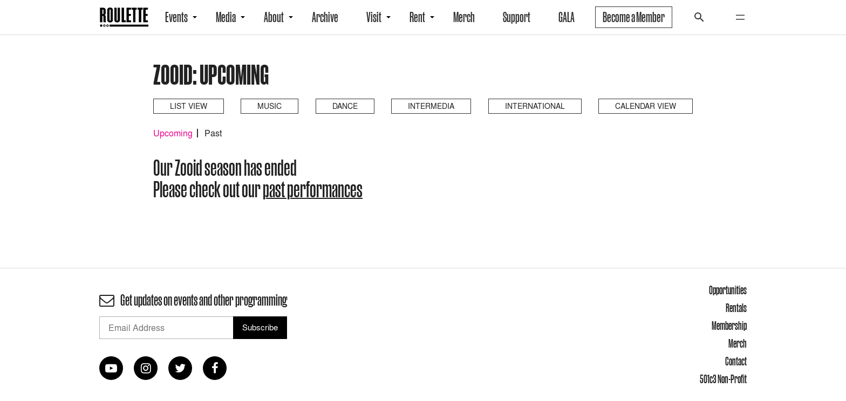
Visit (373, 17)
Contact (736, 361)
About (274, 17)
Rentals (736, 308)
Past (213, 133)
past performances (313, 189)
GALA (566, 17)
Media (226, 17)
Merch (464, 17)
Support (516, 17)
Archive (325, 17)
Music (269, 106)
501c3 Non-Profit (723, 379)
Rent (417, 17)
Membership (729, 326)
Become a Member (634, 17)
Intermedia (431, 106)
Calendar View (645, 106)
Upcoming (173, 133)
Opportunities (728, 290)
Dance (345, 106)
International (535, 106)
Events (176, 17)
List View (188, 106)
